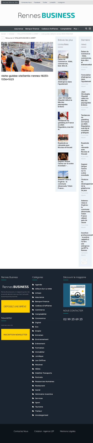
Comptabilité (65, 29)
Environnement (41, 339)
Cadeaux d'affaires (43, 306)
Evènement (40, 344)
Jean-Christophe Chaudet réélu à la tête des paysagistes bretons (86, 98)
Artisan (38, 293)
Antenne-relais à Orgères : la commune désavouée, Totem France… (65, 184)
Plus (75, 29)
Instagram (61, 2)
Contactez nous (26, 2)
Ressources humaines (44, 381)
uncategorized (41, 415)
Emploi (38, 331)
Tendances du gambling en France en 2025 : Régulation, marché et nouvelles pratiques (85, 124)
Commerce (40, 310)
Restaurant (40, 386)
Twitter (45, 2)
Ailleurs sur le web (43, 289)
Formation (39, 348)
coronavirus (40, 318)
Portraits (39, 377)
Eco (36, 327)
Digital (38, 322)
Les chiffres (40, 360)
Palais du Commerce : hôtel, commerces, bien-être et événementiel (86, 58)
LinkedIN (52, 2)
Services (39, 398)
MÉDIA (37, 369)
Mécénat (39, 365)
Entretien (39, 335)
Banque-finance (32, 29)
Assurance (18, 29)
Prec (84, 260)
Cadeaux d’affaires (50, 29)
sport (37, 402)
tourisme (39, 407)
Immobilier (40, 352)
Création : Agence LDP (44, 431)
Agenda (38, 285)
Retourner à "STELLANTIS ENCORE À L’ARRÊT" (18, 38)
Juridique (39, 356)
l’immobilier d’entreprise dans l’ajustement (65, 82)
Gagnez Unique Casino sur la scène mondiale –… (66, 163)
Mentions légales (67, 431)
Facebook (37, 2)
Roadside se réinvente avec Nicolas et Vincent (65, 145)
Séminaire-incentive (44, 394)
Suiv (84, 263)
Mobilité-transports (43, 373)
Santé (37, 390)
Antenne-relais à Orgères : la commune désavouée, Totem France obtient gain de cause (85, 211)
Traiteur (38, 411)
